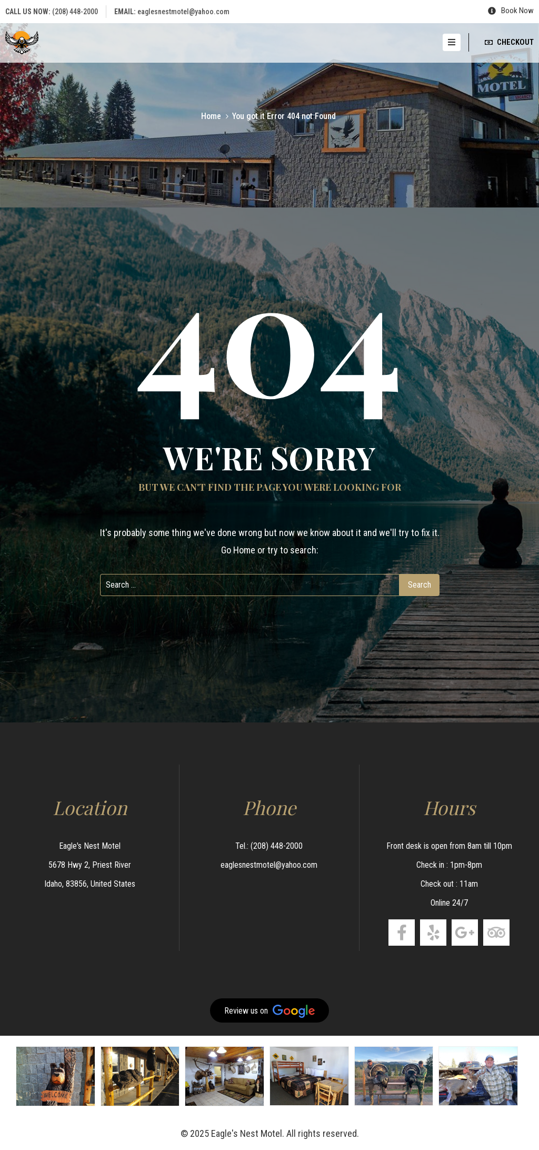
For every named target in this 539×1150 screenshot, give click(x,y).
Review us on (269, 1011)
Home (211, 116)
